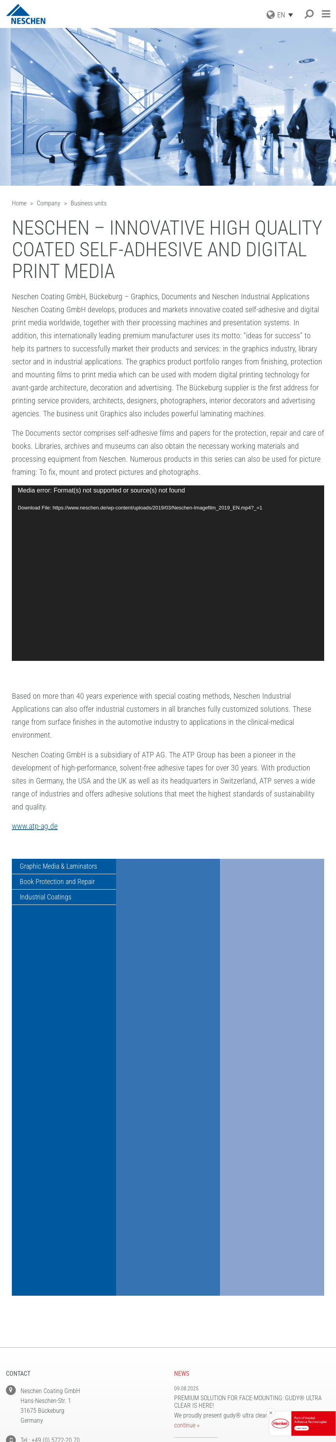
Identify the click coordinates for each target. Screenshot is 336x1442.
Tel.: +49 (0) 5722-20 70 (50, 1233)
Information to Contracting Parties (227, 1348)
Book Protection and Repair (57, 882)
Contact (186, 1358)
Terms (183, 1338)
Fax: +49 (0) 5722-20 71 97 (54, 1252)
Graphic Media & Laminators (59, 866)
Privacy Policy (195, 1328)
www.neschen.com (43, 1292)
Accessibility (193, 1377)
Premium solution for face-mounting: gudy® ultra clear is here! (248, 1194)
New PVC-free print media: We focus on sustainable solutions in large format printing (248, 1251)
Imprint (185, 1318)
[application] (168, 573)
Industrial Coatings (46, 898)
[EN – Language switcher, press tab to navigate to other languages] (287, 14)
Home (182, 1367)
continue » (186, 1218)
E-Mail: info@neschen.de (51, 1272)
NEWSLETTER (191, 1308)
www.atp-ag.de (35, 826)
